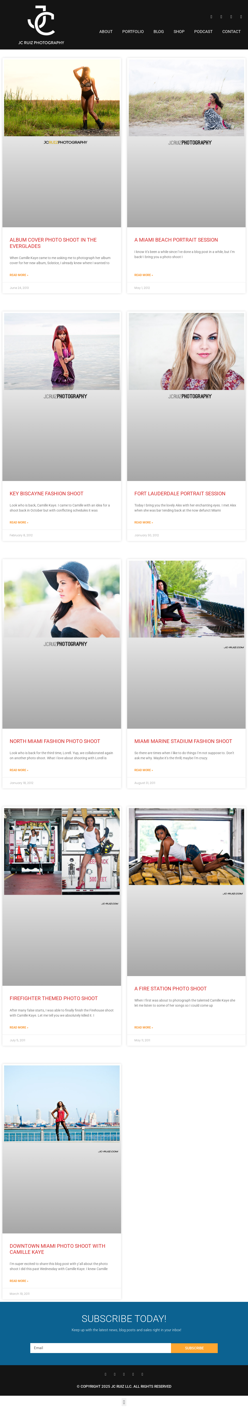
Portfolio (133, 31)
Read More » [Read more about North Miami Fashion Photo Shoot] (19, 770)
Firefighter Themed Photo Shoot (54, 998)
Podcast (203, 31)
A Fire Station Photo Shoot (170, 989)
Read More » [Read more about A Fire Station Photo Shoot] (143, 1027)
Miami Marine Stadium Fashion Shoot (183, 741)
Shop (179, 31)
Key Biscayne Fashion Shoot (47, 494)
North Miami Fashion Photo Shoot (55, 741)
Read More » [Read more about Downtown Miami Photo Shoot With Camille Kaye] (19, 1281)
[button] (124, 1402)
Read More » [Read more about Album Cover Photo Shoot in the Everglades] (19, 275)
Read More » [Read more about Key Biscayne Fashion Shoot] (19, 522)
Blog (159, 31)
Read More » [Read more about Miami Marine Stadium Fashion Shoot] (143, 770)
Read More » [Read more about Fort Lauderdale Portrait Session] (143, 522)
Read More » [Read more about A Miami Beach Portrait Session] (143, 275)
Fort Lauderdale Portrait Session (179, 494)
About (106, 31)
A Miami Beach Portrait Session (176, 240)
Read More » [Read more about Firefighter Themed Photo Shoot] (19, 1027)
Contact (231, 31)
